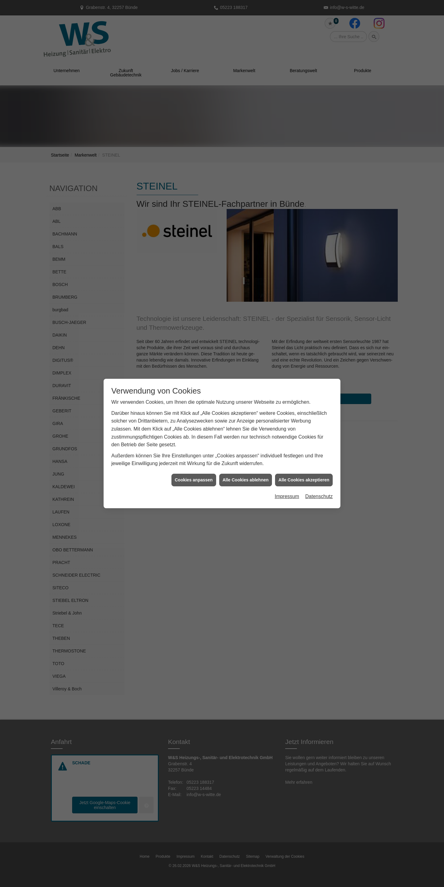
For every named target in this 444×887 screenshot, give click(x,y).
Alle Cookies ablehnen (246, 461)
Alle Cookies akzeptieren (303, 461)
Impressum (287, 478)
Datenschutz (319, 478)
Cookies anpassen (194, 461)
